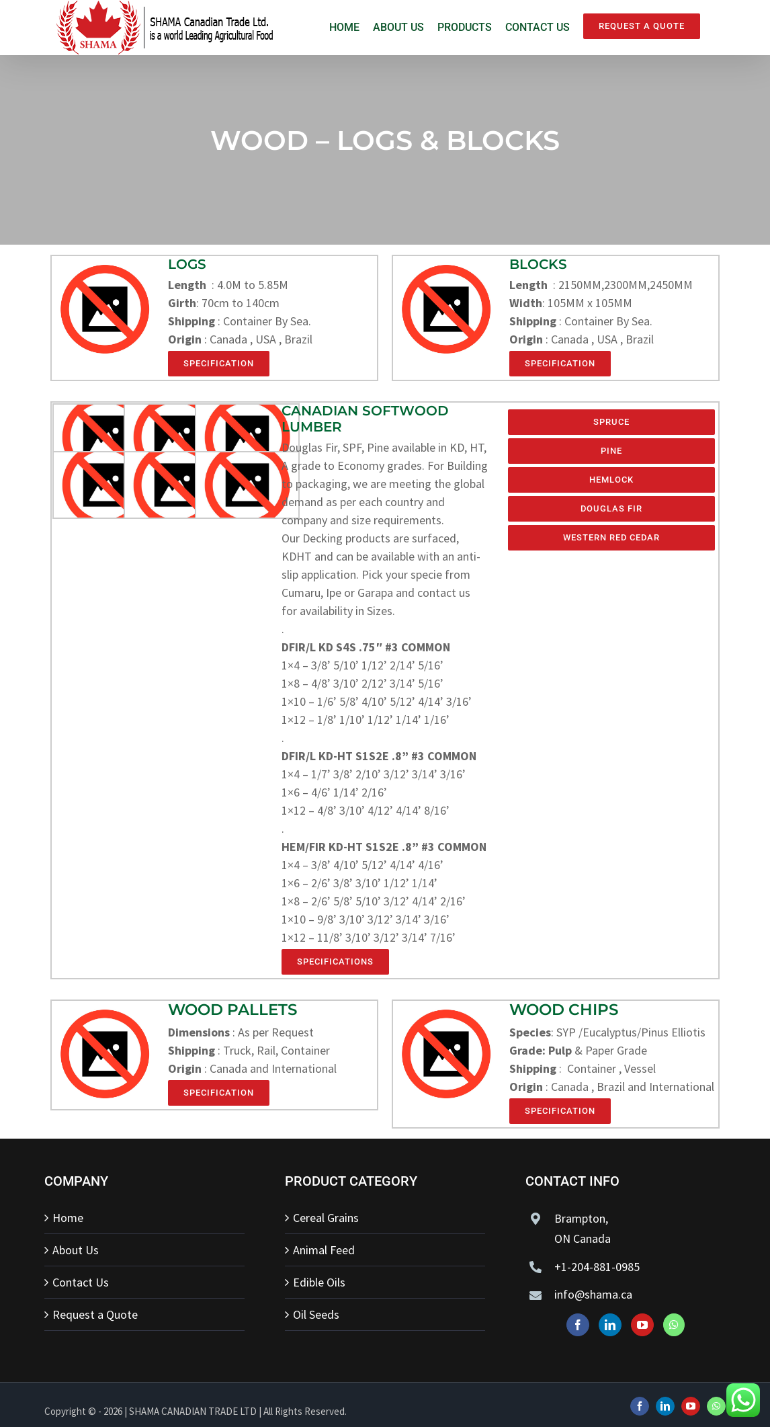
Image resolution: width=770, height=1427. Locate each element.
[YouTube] (642, 1324)
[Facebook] (577, 1324)
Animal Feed (324, 1250)
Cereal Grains (326, 1217)
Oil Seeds (316, 1314)
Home (67, 1217)
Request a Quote (95, 1314)
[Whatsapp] (674, 1324)
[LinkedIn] (610, 1324)
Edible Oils (319, 1282)
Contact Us (80, 1282)
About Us (75, 1250)
